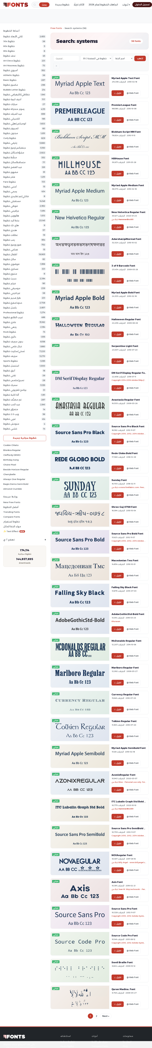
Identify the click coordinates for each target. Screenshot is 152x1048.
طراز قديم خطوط (12, 298)
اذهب (140, 58)
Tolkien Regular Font (124, 721)
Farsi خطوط (9, 181)
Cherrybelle (9, 474)
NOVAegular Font (122, 855)
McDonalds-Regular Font (126, 640)
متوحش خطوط (11, 424)
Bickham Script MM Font (126, 131)
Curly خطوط (9, 138)
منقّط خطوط (10, 157)
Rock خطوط (9, 332)
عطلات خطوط (10, 235)
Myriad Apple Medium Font (128, 185)
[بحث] (44, 4)
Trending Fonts (11, 512)
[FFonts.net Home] (15, 4)
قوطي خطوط (10, 206)
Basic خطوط (9, 80)
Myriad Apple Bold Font (126, 292)
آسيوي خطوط (10, 70)
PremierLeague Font (124, 105)
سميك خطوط (10, 385)
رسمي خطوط (10, 191)
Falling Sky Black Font (125, 587)
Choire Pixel (9, 464)
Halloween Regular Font (126, 319)
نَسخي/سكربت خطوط (14, 351)
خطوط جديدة (62, 4)
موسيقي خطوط (11, 288)
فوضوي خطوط (11, 264)
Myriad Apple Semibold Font (129, 748)
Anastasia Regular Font (126, 399)
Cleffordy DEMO (11, 455)
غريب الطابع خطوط (13, 317)
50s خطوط (9, 41)
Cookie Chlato (10, 445)
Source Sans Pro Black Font (128, 426)
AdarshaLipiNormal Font (126, 239)
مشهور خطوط (10, 172)
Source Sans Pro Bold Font (127, 533)
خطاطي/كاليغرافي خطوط (16, 94)
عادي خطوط (9, 322)
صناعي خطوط (10, 249)
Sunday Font (119, 480)
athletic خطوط (11, 75)
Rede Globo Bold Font (125, 453)
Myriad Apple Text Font (126, 78)
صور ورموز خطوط (12, 244)
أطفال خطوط (10, 254)
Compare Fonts (11, 516)
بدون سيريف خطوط (13, 341)
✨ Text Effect (14, 531)
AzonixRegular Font (123, 774)
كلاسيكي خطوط (11, 118)
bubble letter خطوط (14, 89)
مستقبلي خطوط (12, 201)
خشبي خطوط (10, 428)
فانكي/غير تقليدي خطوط (16, 196)
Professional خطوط (13, 312)
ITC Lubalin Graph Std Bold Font (131, 801)
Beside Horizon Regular (16, 469)
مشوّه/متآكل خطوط (13, 152)
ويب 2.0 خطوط (11, 414)
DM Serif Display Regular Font (129, 373)
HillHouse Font (120, 158)
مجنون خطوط (10, 133)
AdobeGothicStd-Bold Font (128, 614)
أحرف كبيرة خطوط (12, 99)
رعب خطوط (9, 240)
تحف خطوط (9, 55)
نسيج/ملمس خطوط (13, 380)
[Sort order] (123, 58)
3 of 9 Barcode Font (123, 265)
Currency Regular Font (125, 694)
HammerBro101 (125, 219)
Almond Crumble (12, 489)
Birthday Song (11, 460)
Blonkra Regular (12, 450)
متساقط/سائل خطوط (14, 162)
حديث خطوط (9, 278)
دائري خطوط (9, 336)
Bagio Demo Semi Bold (15, 484)
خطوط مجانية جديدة (25, 438)
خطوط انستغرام (11, 521)
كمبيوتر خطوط (10, 128)
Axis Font (117, 882)
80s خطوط (9, 51)
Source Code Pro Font (125, 935)
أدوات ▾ (126, 4)
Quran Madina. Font (123, 989)
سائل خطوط (9, 259)
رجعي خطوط (10, 327)
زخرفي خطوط (10, 143)
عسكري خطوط (10, 269)
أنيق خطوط (9, 370)
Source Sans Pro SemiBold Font (130, 828)
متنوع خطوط (10, 273)
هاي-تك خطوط (11, 225)
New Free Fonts (11, 502)
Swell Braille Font (122, 962)
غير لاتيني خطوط (11, 293)
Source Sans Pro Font (124, 908)
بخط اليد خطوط (11, 220)
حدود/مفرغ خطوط (12, 303)
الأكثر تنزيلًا (79, 4)
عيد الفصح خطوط (12, 167)
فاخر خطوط (9, 177)
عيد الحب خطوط (11, 404)
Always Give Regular (14, 479)
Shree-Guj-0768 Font (124, 507)
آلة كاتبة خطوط (11, 395)
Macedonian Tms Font (125, 560)
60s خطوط (9, 46)
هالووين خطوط (11, 215)
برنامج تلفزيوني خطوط (14, 390)
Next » (105, 1016)
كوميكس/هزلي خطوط (14, 123)
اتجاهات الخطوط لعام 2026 (103, 4)
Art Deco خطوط (11, 60)
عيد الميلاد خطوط (12, 114)
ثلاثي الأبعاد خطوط (13, 36)
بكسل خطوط (10, 307)
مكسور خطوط (10, 85)
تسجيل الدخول (142, 4)
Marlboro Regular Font (125, 667)
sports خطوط (10, 361)
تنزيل (117, 93)
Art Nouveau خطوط (13, 65)
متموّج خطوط (10, 409)
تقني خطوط (9, 375)
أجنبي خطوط (10, 186)
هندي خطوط (10, 230)
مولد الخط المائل (12, 526)
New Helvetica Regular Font (128, 212)
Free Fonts (56, 28)
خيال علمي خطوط (12, 346)
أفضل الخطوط (10, 507)
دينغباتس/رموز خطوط (14, 147)
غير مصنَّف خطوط (12, 399)
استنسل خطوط (11, 365)
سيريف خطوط (10, 356)
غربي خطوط (9, 419)
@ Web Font (132, 93)
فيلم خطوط (9, 283)
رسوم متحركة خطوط (13, 109)
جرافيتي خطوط (11, 211)
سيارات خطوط (10, 104)
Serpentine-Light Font (125, 346)
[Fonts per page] (96, 58)
